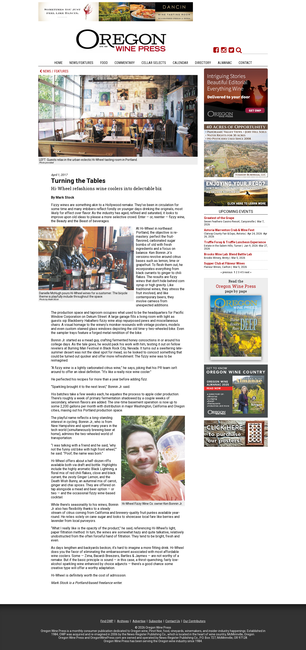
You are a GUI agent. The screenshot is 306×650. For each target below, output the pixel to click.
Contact (245, 63)
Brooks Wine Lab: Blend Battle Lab (228, 254)
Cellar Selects (154, 63)
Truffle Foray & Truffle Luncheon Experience (235, 242)
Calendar (180, 63)
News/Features (81, 63)
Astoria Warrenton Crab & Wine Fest (229, 230)
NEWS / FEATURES (54, 71)
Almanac (225, 63)
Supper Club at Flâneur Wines (224, 263)
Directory (203, 63)
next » (247, 272)
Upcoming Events (236, 211)
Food (104, 63)
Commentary (125, 63)
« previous (227, 272)
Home (58, 63)
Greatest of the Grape (219, 218)
